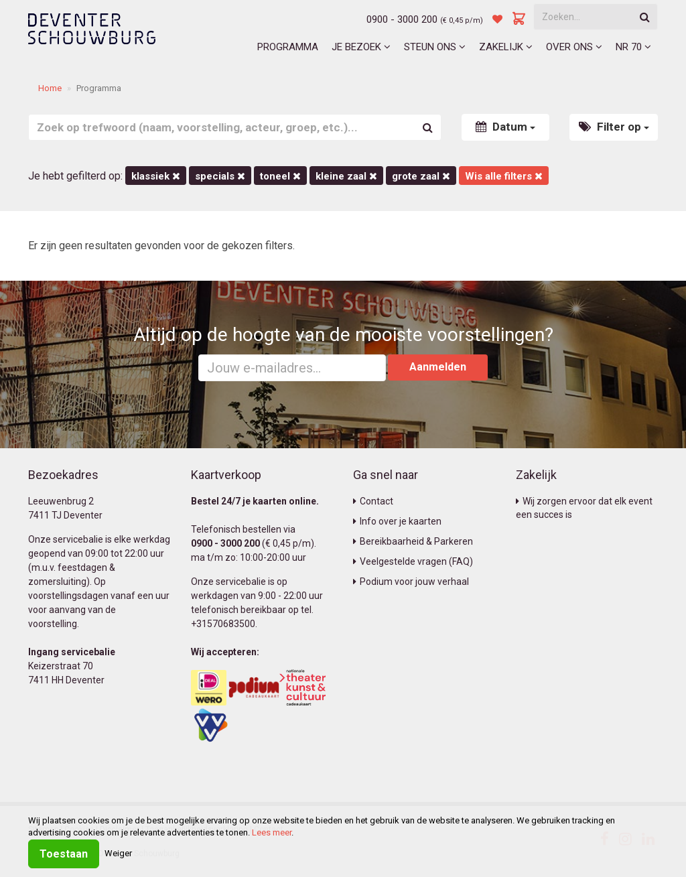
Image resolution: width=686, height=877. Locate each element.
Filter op (614, 126)
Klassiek (155, 176)
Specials (220, 176)
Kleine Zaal (346, 176)
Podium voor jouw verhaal (411, 581)
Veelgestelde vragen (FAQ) (413, 561)
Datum (505, 126)
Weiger (118, 853)
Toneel (280, 176)
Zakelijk (506, 47)
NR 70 (633, 47)
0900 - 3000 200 (401, 19)
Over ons (574, 47)
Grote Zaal (421, 176)
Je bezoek (361, 47)
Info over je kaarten (397, 521)
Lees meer (271, 832)
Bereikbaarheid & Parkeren (413, 541)
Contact (373, 501)
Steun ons (435, 47)
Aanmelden (437, 366)
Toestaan (64, 854)
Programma (287, 47)
